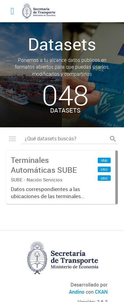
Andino (76, 291)
